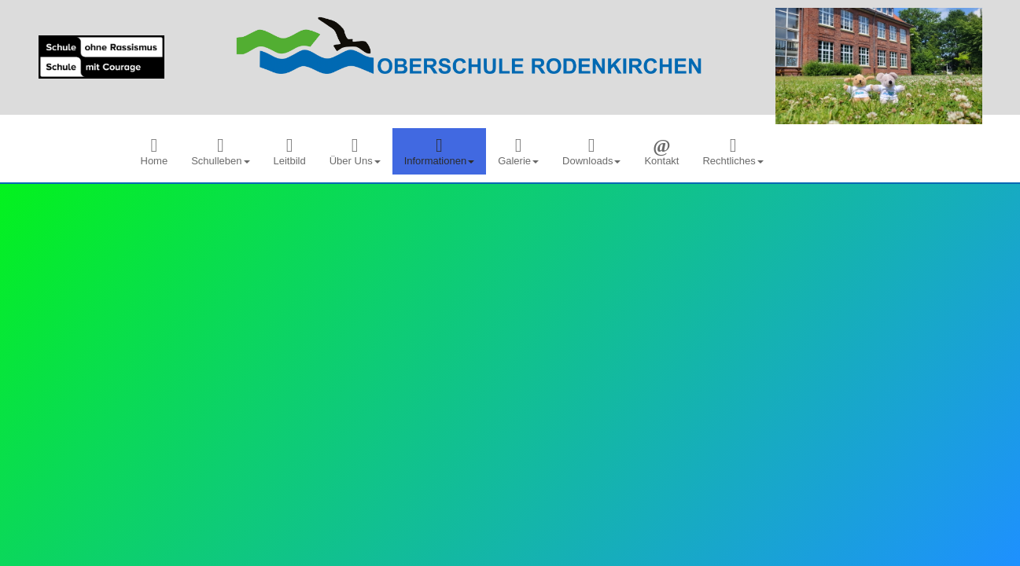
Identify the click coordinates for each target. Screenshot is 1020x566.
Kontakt (661, 151)
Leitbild (290, 151)
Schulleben (220, 151)
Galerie (518, 151)
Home (154, 151)
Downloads (591, 151)
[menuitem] (154, 151)
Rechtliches (732, 151)
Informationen (439, 151)
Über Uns (355, 151)
